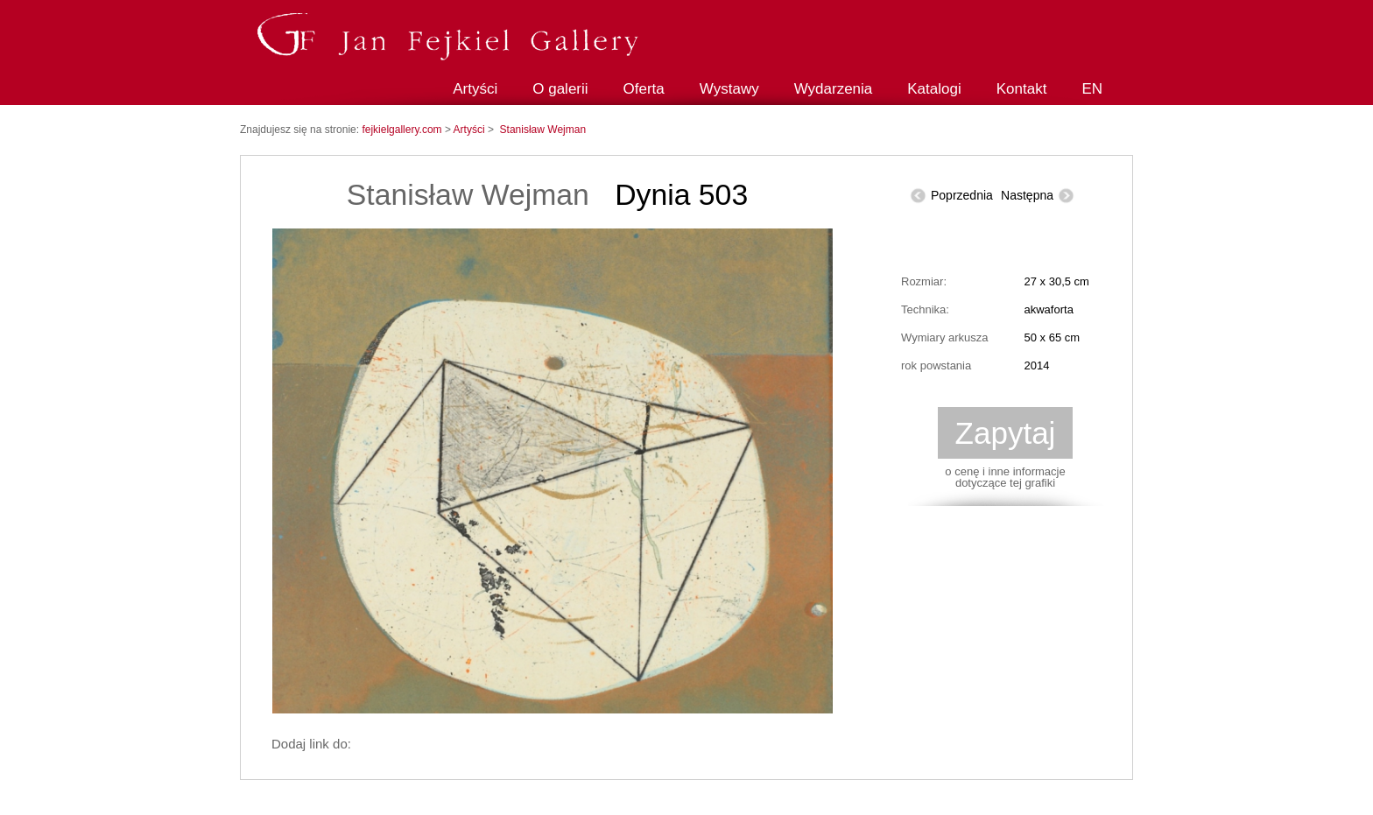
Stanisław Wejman (543, 129)
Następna (1027, 195)
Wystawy (729, 89)
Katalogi (934, 89)
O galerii (560, 89)
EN (1091, 89)
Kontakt (1021, 89)
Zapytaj (1005, 433)
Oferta (644, 89)
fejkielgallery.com (403, 129)
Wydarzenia (833, 89)
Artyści (475, 89)
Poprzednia (962, 195)
